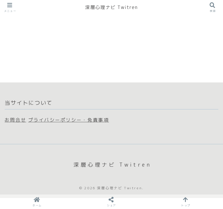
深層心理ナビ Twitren (111, 7)
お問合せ (15, 120)
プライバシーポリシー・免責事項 (68, 120)
